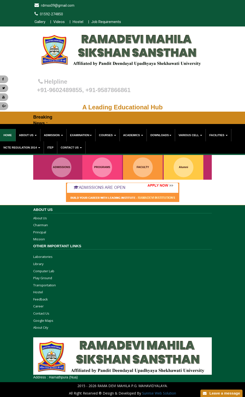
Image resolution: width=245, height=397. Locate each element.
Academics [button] (133, 135)
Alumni (183, 167)
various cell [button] (190, 135)
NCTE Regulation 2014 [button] (21, 147)
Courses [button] (107, 135)
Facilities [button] (218, 135)
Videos (59, 22)
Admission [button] (53, 135)
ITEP (50, 147)
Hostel (78, 22)
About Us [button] (28, 135)
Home (7, 135)
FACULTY (143, 167)
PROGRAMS (102, 167)
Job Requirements (106, 22)
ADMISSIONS (61, 167)
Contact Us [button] (71, 147)
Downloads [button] (160, 135)
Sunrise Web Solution (159, 393)
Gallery (39, 22)
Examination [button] (81, 135)
